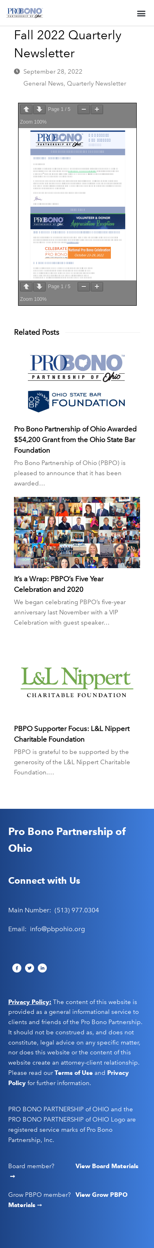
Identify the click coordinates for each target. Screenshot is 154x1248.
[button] (141, 13)
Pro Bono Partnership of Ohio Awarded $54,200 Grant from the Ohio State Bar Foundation (75, 439)
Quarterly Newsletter (96, 83)
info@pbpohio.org (57, 929)
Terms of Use (74, 1072)
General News (43, 83)
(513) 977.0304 (77, 910)
